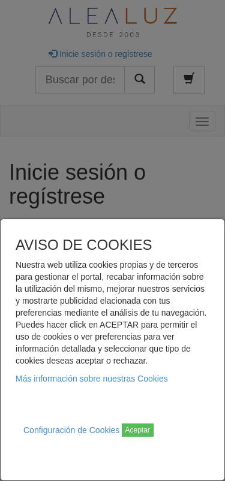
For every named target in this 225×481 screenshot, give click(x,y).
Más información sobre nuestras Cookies (92, 378)
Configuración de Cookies (71, 430)
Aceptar (137, 430)
